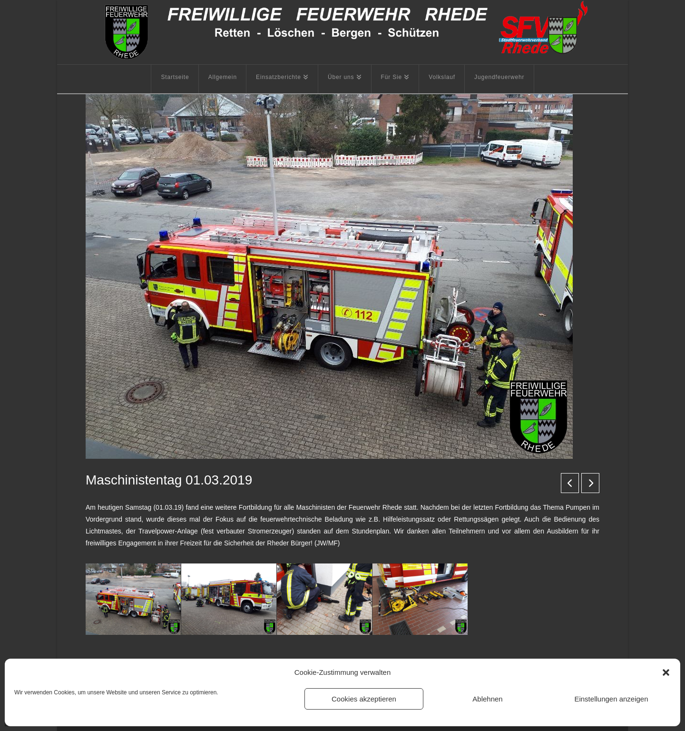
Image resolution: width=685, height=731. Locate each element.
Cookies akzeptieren (364, 699)
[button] (666, 672)
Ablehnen (487, 699)
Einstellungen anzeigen (611, 699)
